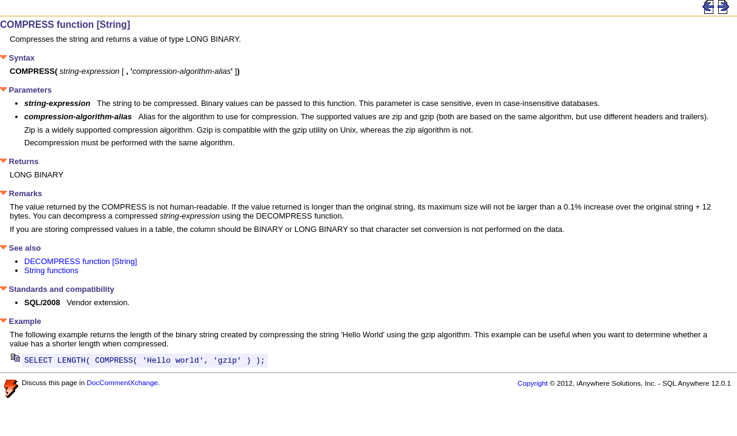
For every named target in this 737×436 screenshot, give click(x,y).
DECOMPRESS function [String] (80, 261)
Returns (19, 161)
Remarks (21, 193)
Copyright (532, 385)
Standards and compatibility (57, 289)
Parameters (25, 89)
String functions (51, 270)
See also (20, 248)
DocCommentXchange (122, 384)
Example (20, 321)
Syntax (17, 57)
